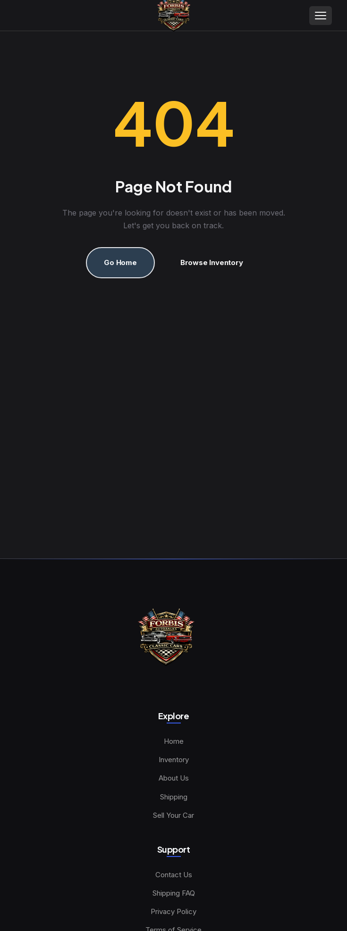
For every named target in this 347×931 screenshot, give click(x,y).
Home (174, 741)
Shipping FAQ (173, 893)
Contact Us (173, 874)
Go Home (120, 262)
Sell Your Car (173, 815)
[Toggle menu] (320, 15)
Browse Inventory (211, 262)
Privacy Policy (173, 911)
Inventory (174, 759)
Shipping (173, 796)
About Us (174, 777)
